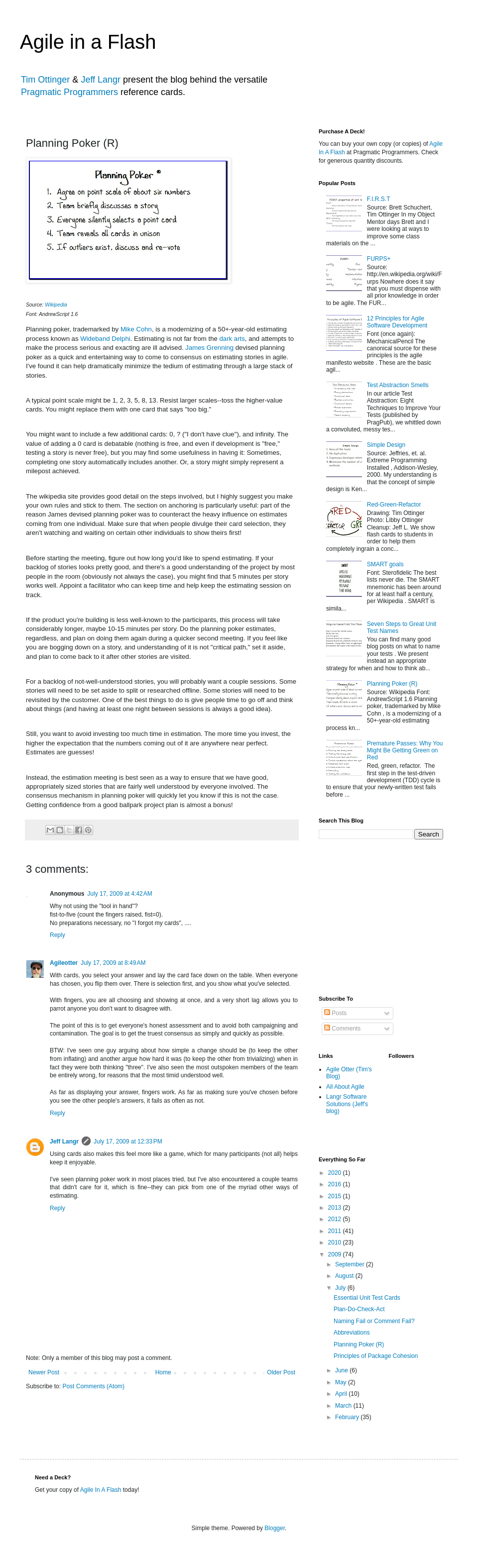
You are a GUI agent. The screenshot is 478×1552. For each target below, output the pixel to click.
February (347, 1417)
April (342, 1393)
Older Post (281, 1372)
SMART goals (385, 564)
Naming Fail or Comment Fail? (374, 1321)
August (345, 1275)
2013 (335, 1207)
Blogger (274, 1528)
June (342, 1370)
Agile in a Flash (88, 42)
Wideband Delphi (105, 338)
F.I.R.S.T (378, 199)
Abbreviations (352, 1332)
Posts (335, 1013)
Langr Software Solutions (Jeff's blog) (347, 1104)
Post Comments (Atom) (93, 1386)
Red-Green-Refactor (394, 504)
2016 (335, 1184)
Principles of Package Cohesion (376, 1355)
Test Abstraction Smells (398, 385)
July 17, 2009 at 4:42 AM (119, 893)
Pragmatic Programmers (69, 92)
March (344, 1405)
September (350, 1264)
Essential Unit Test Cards (367, 1297)
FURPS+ (379, 258)
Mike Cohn (136, 329)
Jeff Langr (100, 80)
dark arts (232, 338)
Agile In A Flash (100, 1489)
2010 (335, 1242)
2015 (335, 1196)
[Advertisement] (385, 916)
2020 (335, 1172)
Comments (342, 1028)
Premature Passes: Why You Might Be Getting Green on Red (405, 750)
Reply (57, 934)
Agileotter (64, 962)
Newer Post (43, 1372)
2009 (335, 1254)
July (341, 1287)
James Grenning (209, 347)
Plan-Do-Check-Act (359, 1309)
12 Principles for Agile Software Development (397, 322)
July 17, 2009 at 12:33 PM (128, 1141)
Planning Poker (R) (392, 683)
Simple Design (386, 444)
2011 (335, 1231)
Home (163, 1372)
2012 (335, 1219)
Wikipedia (56, 305)
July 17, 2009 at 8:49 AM (113, 962)
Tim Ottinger (45, 80)
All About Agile (345, 1086)
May (341, 1382)
